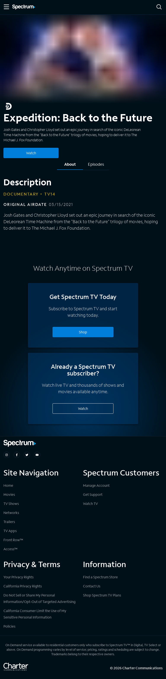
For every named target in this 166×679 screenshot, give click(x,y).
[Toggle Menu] (6, 6)
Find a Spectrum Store (100, 577)
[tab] (70, 166)
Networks (11, 512)
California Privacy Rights (22, 586)
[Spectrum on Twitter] (27, 455)
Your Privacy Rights (18, 577)
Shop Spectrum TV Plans (102, 595)
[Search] (159, 7)
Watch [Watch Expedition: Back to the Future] (31, 153)
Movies (9, 494)
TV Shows (11, 503)
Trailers (9, 521)
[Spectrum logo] (24, 7)
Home (8, 485)
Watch (83, 408)
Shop (83, 332)
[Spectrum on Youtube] (37, 455)
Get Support (92, 494)
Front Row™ (13, 539)
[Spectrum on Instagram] (6, 455)
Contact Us (91, 586)
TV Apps (10, 530)
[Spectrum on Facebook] (17, 455)
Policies (9, 626)
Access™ (10, 549)
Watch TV (90, 503)
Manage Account (96, 485)
